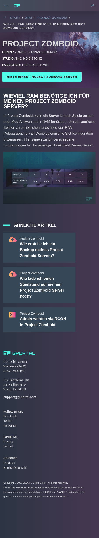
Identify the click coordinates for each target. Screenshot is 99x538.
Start (15, 17)
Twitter (7, 421)
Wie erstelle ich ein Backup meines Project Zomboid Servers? (41, 250)
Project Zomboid (52, 17)
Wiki (28, 17)
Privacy (8, 441)
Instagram (10, 425)
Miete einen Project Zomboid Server (42, 76)
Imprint (8, 446)
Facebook (10, 416)
